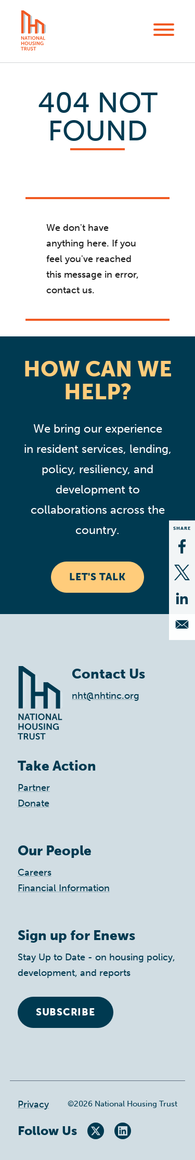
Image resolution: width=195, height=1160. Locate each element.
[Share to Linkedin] (182, 598)
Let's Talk (97, 577)
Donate (33, 803)
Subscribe (65, 1012)
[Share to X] (182, 572)
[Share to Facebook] (182, 546)
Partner (34, 787)
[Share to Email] (182, 624)
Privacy (33, 1104)
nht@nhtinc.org (105, 695)
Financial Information (64, 888)
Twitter (95, 1131)
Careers (34, 872)
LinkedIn (122, 1131)
